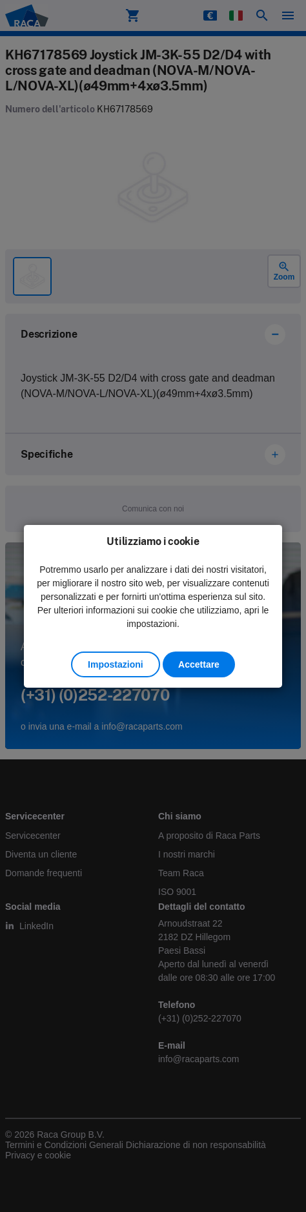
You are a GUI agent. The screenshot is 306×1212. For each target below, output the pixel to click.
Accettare (198, 664)
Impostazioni (115, 664)
